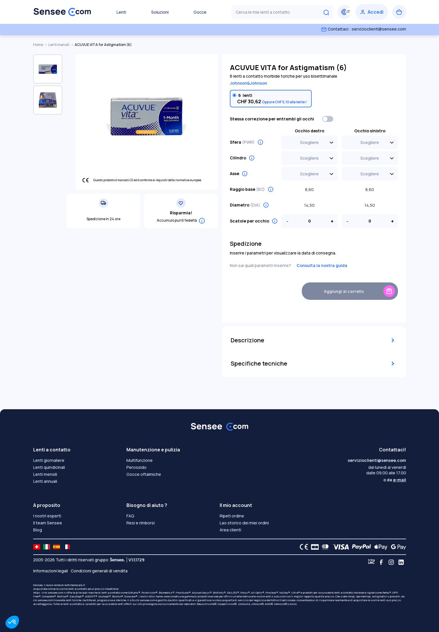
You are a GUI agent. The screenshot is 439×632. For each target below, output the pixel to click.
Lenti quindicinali (49, 467)
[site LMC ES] (56, 546)
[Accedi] (371, 12)
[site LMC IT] (46, 546)
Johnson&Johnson (248, 83)
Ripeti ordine (232, 516)
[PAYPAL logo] (360, 547)
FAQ (130, 516)
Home (38, 44)
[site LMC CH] (36, 546)
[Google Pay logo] (397, 547)
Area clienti (230, 530)
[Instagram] (391, 562)
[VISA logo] (339, 547)
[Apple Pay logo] (379, 547)
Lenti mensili (59, 44)
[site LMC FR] (66, 546)
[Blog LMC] (371, 562)
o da (394, 480)
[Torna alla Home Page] (62, 12)
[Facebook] (381, 562)
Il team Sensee (47, 523)
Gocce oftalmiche (143, 474)
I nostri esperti (47, 516)
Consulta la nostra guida (322, 265)
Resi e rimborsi (140, 523)
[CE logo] (302, 547)
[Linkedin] (401, 562)
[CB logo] (313, 547)
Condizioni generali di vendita (99, 571)
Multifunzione (139, 460)
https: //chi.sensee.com (48, 592)
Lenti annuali (45, 481)
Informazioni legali (50, 571)
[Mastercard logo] (324, 547)
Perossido (136, 467)
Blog (37, 530)
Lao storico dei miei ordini (244, 523)
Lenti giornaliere (48, 460)
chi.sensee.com (43, 600)
